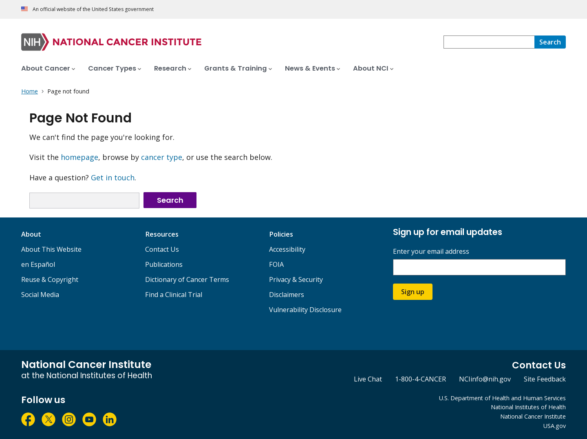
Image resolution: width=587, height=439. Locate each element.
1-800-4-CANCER (420, 379)
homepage (79, 157)
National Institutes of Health (528, 407)
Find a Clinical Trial (173, 294)
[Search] (550, 42)
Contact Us (162, 249)
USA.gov (554, 426)
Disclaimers (286, 294)
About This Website (51, 249)
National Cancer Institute (533, 416)
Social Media (40, 294)
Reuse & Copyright (49, 279)
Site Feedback (545, 379)
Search (170, 200)
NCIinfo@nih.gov (485, 379)
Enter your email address (431, 251)
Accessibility (287, 249)
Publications (164, 264)
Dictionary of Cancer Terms (187, 279)
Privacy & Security (296, 279)
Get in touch (113, 177)
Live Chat (368, 379)
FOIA (276, 264)
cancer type (161, 157)
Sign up (412, 291)
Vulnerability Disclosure (305, 309)
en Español (38, 264)
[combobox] (489, 42)
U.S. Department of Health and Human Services (502, 398)
